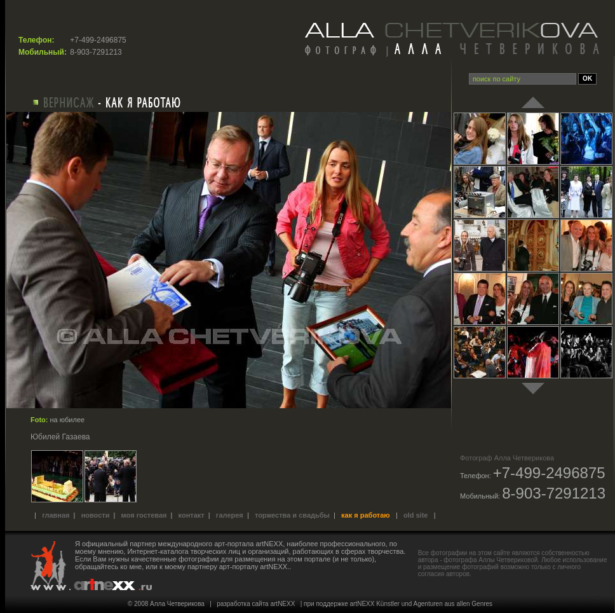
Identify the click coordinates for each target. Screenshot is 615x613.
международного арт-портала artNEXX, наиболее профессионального (272, 544)
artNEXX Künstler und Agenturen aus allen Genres (421, 603)
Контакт (192, 515)
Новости (95, 515)
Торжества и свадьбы (292, 515)
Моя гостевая (144, 515)
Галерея (229, 515)
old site (415, 515)
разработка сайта (242, 603)
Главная (55, 515)
